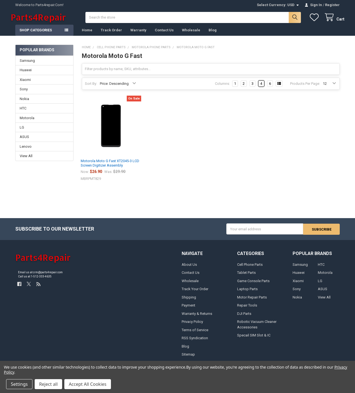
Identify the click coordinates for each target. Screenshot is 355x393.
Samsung (27, 65)
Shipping (189, 302)
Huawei (26, 75)
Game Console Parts (253, 285)
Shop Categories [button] (35, 35)
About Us (189, 269)
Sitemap (188, 359)
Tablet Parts (246, 277)
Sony (24, 94)
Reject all (48, 384)
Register (332, 5)
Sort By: (91, 88)
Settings (19, 384)
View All (26, 161)
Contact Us (164, 35)
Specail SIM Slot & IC (253, 340)
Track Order (111, 35)
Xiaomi (25, 84)
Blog (213, 35)
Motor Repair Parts (252, 302)
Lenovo (26, 151)
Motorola (27, 122)
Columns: (222, 88)
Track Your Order (195, 293)
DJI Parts (244, 318)
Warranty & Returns (197, 318)
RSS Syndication (195, 342)
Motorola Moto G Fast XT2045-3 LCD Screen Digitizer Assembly (110, 168)
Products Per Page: (305, 88)
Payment (188, 310)
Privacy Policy (192, 326)
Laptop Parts (247, 293)
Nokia (24, 103)
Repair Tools (247, 310)
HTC (23, 113)
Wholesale (191, 35)
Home (87, 35)
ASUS (24, 141)
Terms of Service (195, 334)
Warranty (138, 35)
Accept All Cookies (87, 384)
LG (22, 132)
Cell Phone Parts (250, 269)
